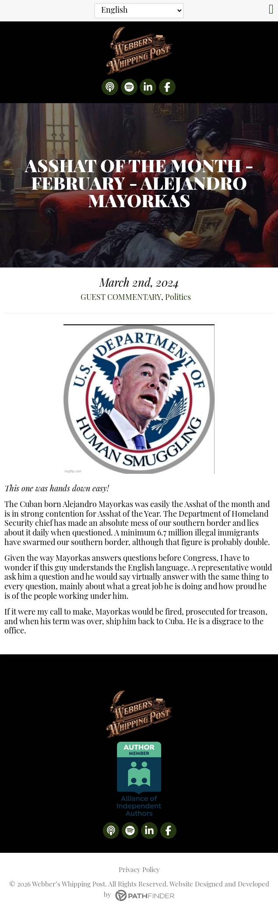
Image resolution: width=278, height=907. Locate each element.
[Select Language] (139, 10)
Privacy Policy (139, 862)
